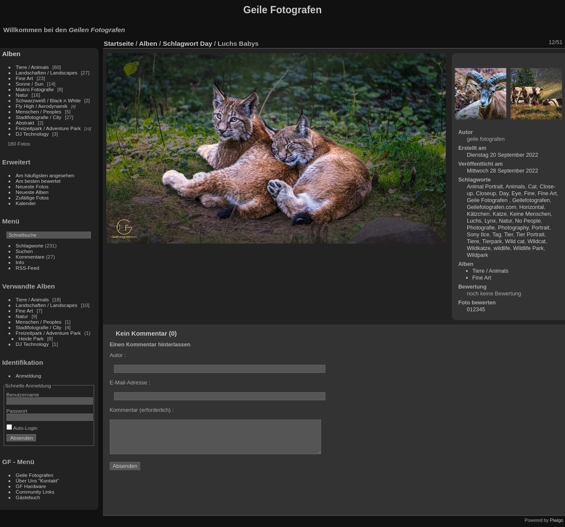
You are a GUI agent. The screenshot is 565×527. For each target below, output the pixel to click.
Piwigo (556, 520)
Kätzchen (478, 214)
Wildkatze (478, 248)
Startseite (119, 43)
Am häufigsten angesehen (45, 175)
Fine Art (25, 78)
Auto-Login (22, 428)
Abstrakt (25, 122)
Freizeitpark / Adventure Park (48, 128)
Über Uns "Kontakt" (37, 480)
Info (20, 262)
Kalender (26, 203)
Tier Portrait (530, 234)
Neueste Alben (32, 192)
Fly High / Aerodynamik (42, 106)
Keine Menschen (530, 214)
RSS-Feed (27, 268)
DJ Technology (33, 134)
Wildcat (537, 241)
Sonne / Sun (30, 83)
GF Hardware (31, 486)
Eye (516, 193)
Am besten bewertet (38, 181)
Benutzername (22, 394)
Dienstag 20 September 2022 (502, 155)
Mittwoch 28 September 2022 (502, 170)
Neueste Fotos (32, 186)
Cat (532, 186)
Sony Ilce (478, 234)
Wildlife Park (528, 248)
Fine (529, 193)
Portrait (540, 227)
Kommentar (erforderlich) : (142, 410)
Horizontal (531, 207)
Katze (500, 214)
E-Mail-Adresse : (130, 382)
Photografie (481, 227)
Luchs (474, 220)
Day (206, 43)
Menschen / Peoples (39, 111)
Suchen (24, 251)
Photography (513, 227)
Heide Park (31, 338)
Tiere (473, 241)
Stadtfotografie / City (39, 117)
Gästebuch (28, 497)
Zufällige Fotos (32, 197)
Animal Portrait (485, 186)
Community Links (35, 491)
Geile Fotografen (35, 475)
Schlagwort (180, 43)
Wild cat (515, 241)
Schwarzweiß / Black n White (49, 100)
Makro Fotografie (35, 89)
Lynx (490, 220)
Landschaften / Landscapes (47, 72)
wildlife (501, 248)
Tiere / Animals (32, 67)
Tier (508, 234)
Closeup (486, 193)
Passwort (16, 411)
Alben (11, 53)
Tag (496, 234)
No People (528, 220)
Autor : (118, 355)
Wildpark (477, 255)
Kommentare (30, 256)
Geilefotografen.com (491, 207)
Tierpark (492, 241)
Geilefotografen (531, 200)
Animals (515, 186)
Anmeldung (29, 375)
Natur (22, 95)
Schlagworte (30, 245)
